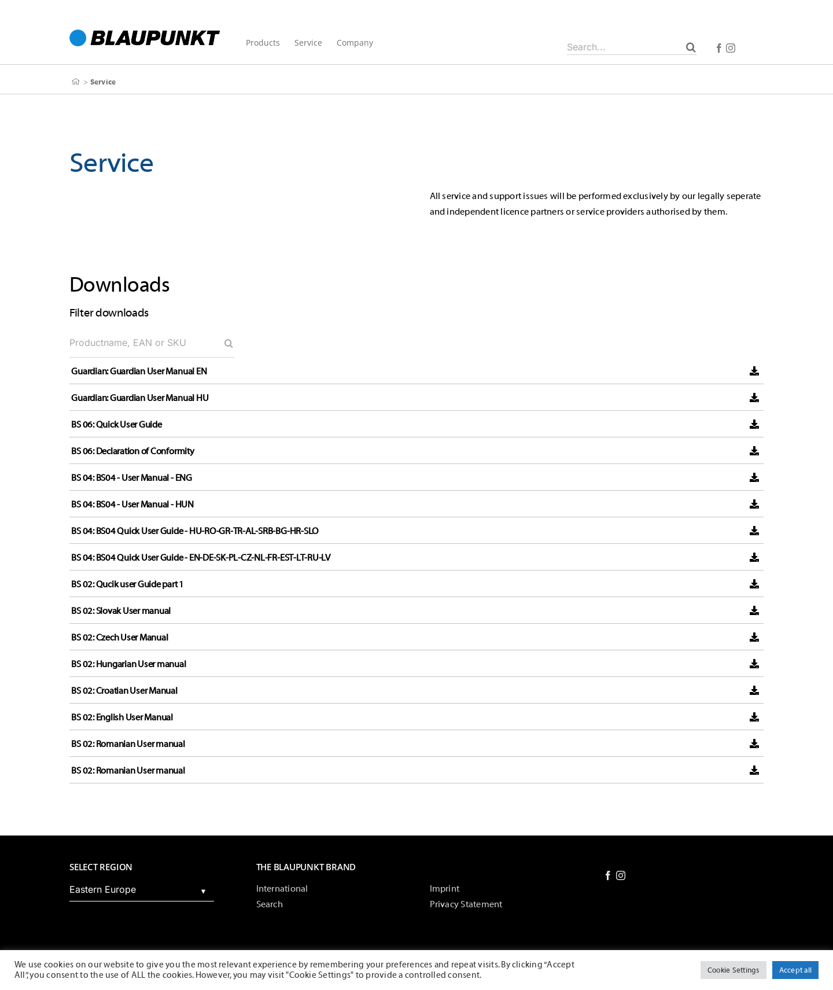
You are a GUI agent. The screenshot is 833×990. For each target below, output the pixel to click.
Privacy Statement (466, 904)
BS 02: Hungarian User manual (128, 664)
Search (269, 904)
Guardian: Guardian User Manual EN (139, 371)
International (282, 889)
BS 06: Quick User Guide (116, 424)
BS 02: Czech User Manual (119, 637)
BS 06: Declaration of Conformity (132, 451)
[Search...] (632, 46)
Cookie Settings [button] (733, 970)
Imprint (445, 889)
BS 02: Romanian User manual (128, 744)
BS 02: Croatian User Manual (124, 691)
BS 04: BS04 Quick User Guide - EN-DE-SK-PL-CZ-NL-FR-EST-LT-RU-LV (200, 558)
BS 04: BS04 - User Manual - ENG (131, 478)
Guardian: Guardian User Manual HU (139, 398)
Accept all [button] (795, 970)
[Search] (691, 46)
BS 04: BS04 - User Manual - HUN (132, 504)
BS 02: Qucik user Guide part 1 (127, 584)
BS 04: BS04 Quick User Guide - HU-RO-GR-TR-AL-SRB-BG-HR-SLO (195, 531)
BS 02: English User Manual (122, 717)
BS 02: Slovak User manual (121, 611)
